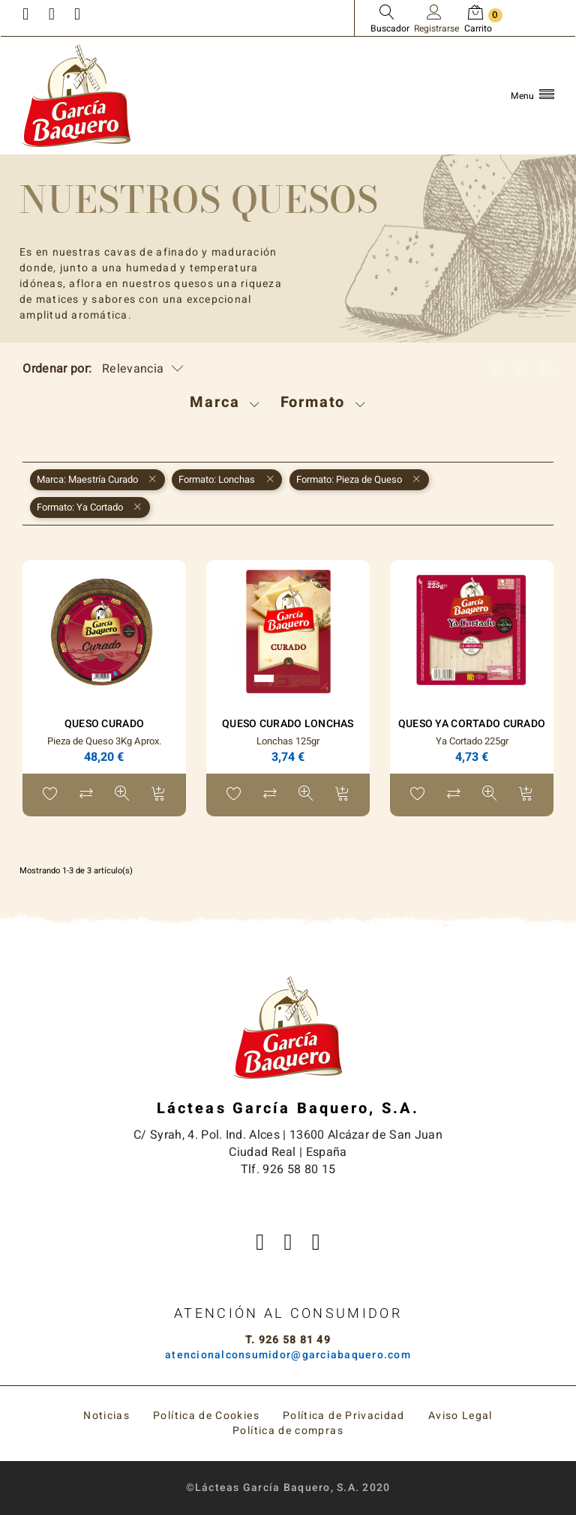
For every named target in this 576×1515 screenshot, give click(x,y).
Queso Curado (104, 724)
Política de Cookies (206, 1416)
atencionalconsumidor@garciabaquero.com (288, 1355)
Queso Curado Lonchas (288, 724)
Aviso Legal (460, 1416)
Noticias (106, 1416)
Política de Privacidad (344, 1416)
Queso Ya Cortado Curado (471, 724)
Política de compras (288, 1431)
